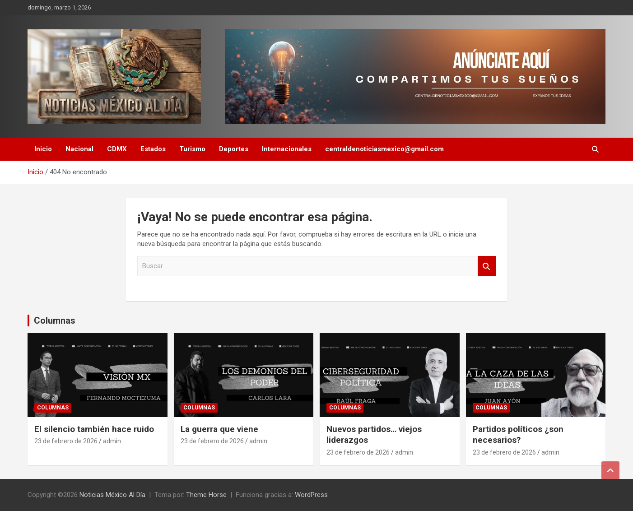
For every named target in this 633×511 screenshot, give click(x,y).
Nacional (79, 149)
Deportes (233, 149)
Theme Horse (206, 495)
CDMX (117, 149)
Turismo (192, 149)
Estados (153, 149)
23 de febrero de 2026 (66, 441)
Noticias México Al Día (112, 495)
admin (112, 441)
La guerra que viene (219, 429)
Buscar (487, 266)
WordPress (311, 495)
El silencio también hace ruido (94, 429)
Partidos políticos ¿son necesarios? (518, 435)
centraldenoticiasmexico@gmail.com (384, 149)
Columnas (54, 320)
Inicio (43, 149)
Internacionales (287, 149)
